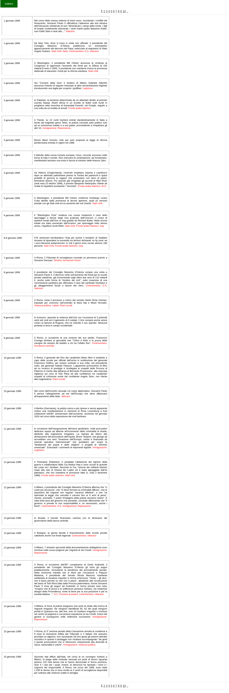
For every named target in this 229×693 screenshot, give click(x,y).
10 (124, 11)
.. (127, 11)
